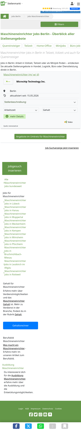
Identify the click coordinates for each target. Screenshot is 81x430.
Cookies (58, 408)
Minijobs (61, 45)
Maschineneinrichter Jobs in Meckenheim (15, 222)
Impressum (36, 408)
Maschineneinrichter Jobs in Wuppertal (15, 215)
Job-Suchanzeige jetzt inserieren (62, 147)
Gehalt (18, 314)
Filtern (59, 24)
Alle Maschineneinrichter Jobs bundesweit (15, 183)
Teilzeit (28, 45)
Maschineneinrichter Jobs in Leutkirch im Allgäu (15, 264)
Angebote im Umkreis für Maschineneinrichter (40, 136)
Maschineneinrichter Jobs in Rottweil (15, 273)
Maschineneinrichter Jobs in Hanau (15, 208)
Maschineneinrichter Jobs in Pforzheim (15, 242)
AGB (27, 408)
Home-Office (44, 45)
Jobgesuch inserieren (14, 168)
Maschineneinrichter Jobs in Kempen (15, 229)
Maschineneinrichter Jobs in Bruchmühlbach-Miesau (15, 252)
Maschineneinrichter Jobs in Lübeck (15, 202)
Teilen (70, 122)
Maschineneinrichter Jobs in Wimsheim (15, 235)
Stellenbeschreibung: (40, 101)
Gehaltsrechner (20, 325)
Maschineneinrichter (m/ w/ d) (21, 74)
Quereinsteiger (11, 45)
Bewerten (74, 8)
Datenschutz (47, 408)
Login (20, 408)
